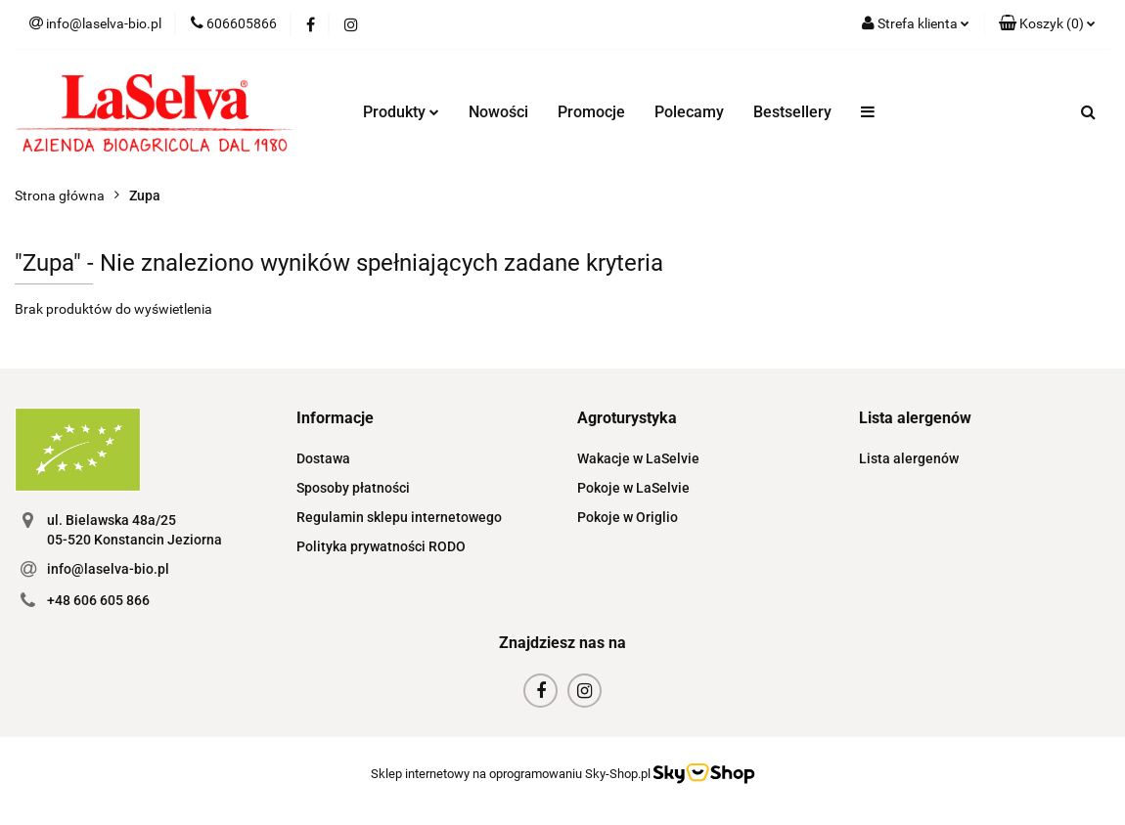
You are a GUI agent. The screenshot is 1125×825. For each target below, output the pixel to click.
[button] (1047, 24)
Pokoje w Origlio (627, 517)
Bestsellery (792, 112)
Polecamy (689, 112)
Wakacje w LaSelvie (638, 458)
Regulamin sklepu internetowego (399, 517)
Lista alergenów (909, 458)
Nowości (498, 112)
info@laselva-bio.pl (108, 569)
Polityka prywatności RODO (381, 546)
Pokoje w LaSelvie (633, 488)
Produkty (401, 112)
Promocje (591, 112)
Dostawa (323, 458)
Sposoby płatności (353, 488)
